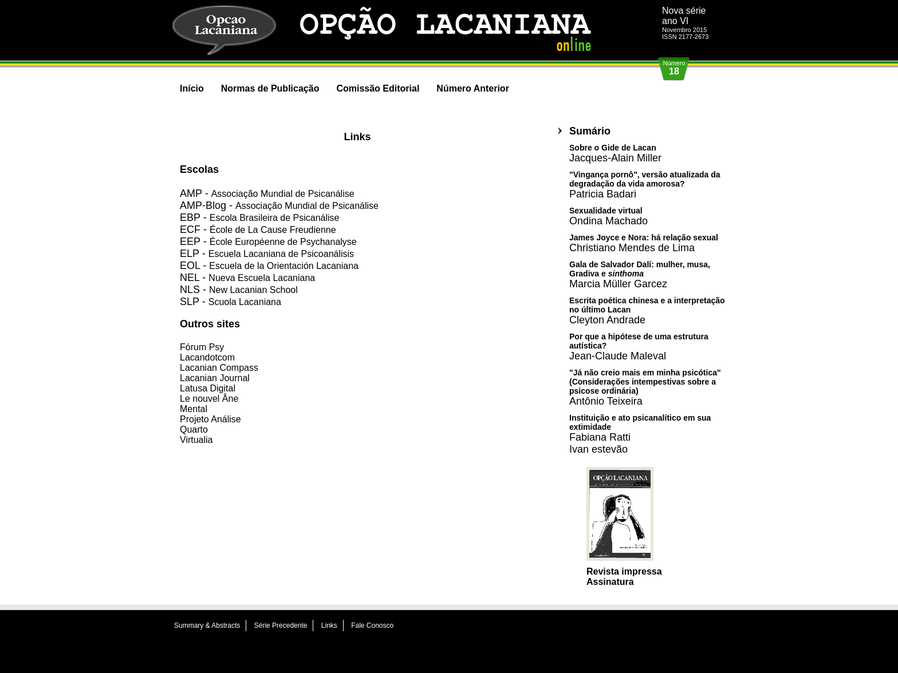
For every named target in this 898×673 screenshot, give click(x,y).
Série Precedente (281, 625)
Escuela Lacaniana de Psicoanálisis (281, 254)
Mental (193, 409)
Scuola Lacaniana (244, 302)
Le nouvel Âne (209, 398)
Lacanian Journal (215, 378)
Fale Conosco (372, 625)
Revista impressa (624, 571)
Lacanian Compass (219, 368)
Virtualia (196, 440)
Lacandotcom (207, 357)
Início (192, 88)
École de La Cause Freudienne (273, 230)
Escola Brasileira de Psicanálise (275, 218)
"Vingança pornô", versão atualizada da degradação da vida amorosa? (644, 184)
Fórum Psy (202, 347)
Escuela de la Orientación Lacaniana (284, 266)
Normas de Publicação (270, 88)
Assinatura (610, 582)
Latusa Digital (207, 388)
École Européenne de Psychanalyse (283, 242)
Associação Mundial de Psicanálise (283, 194)
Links (329, 625)
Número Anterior (472, 88)
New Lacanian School (253, 290)
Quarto (194, 429)
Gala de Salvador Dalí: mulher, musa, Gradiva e (639, 274)
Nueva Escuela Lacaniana (261, 278)
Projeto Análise (210, 419)
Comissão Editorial (377, 88)
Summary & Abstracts (207, 625)
